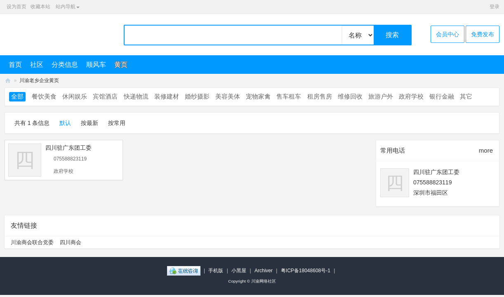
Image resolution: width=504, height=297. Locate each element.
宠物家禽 (258, 96)
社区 (36, 64)
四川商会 (70, 242)
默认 (65, 123)
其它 (466, 96)
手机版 (215, 270)
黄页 (120, 64)
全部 (17, 96)
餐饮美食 (44, 96)
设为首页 (16, 6)
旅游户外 (380, 96)
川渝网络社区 (8, 81)
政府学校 (411, 96)
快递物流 (136, 96)
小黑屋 (238, 270)
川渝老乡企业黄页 (39, 80)
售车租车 (288, 96)
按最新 (89, 123)
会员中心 (447, 34)
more (486, 150)
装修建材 (166, 96)
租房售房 (319, 96)
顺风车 (96, 64)
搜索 (392, 34)
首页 (15, 64)
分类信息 (65, 64)
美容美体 (227, 96)
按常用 (116, 123)
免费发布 (482, 34)
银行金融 (441, 96)
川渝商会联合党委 (32, 242)
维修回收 (350, 96)
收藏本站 (40, 6)
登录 (494, 6)
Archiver (263, 270)
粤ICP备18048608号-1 (305, 270)
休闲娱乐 (74, 96)
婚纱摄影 (197, 96)
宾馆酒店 (105, 96)
